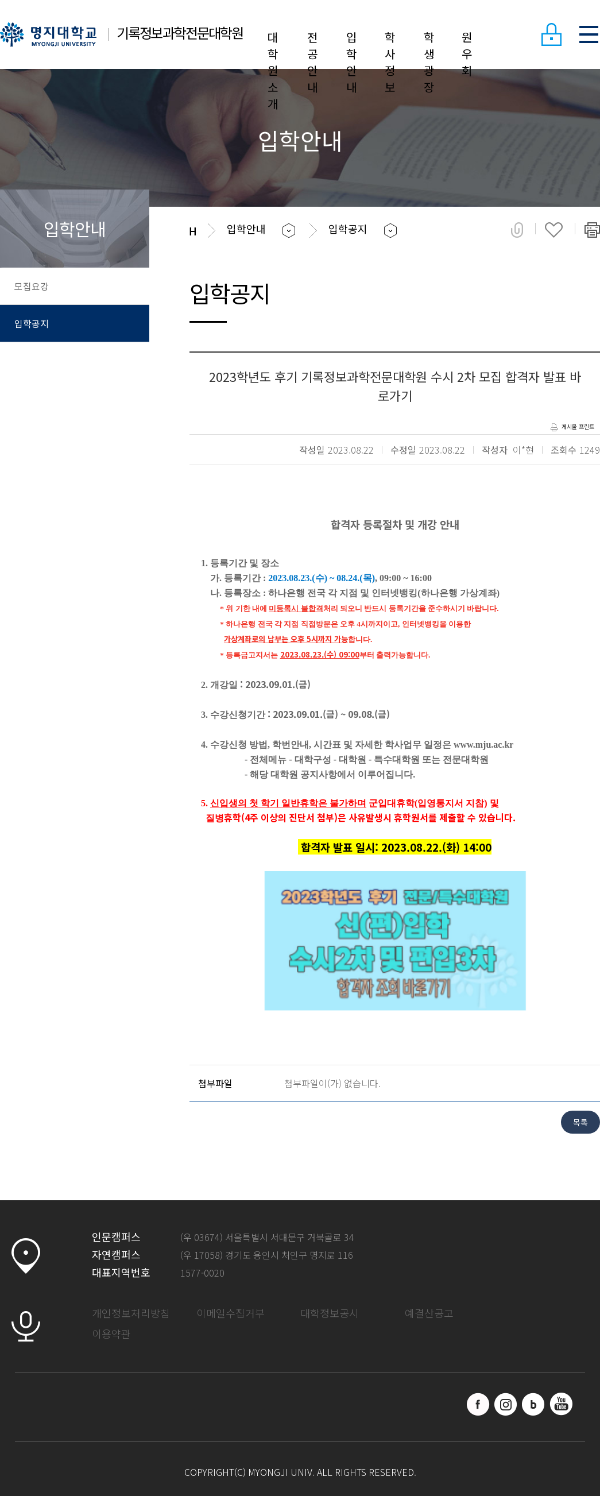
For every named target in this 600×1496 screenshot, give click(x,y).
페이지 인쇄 (592, 229)
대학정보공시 (329, 1312)
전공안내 (312, 62)
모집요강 (31, 286)
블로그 (533, 1404)
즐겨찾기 (554, 229)
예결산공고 (429, 1312)
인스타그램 (505, 1404)
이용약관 (111, 1333)
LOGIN (551, 34)
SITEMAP (588, 34)
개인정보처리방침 (131, 1312)
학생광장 (429, 62)
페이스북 (478, 1404)
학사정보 (390, 62)
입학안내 (351, 62)
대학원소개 (273, 70)
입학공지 (31, 323)
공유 (517, 229)
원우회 (467, 54)
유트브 (560, 1404)
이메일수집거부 (230, 1312)
